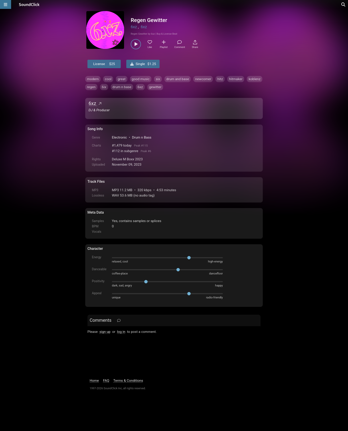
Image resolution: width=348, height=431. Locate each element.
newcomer (203, 79)
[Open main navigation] (5, 4)
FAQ (106, 381)
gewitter (155, 87)
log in (121, 332)
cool (108, 79)
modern (93, 79)
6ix (104, 87)
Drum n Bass (141, 137)
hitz (220, 79)
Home (94, 381)
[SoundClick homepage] (29, 4)
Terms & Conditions (128, 381)
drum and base (177, 79)
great (121, 79)
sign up (105, 332)
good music (141, 79)
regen (91, 87)
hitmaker (235, 79)
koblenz (254, 79)
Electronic (119, 137)
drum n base (122, 87)
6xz (134, 26)
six (158, 79)
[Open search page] (343, 4)
